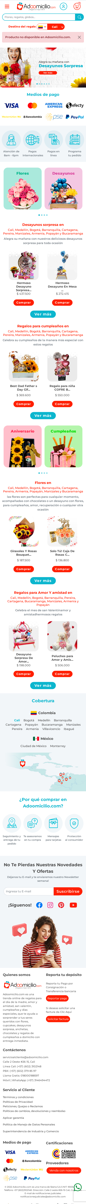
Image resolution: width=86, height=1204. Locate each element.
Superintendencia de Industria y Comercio (31, 1131)
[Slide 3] (44, 83)
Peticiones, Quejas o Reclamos (23, 1106)
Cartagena (13, 724)
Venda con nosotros (63, 1170)
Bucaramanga (52, 724)
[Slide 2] (41, 83)
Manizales (73, 724)
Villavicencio (51, 729)
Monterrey (58, 746)
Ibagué (69, 729)
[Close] (79, 37)
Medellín (44, 720)
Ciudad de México (33, 746)
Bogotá (29, 720)
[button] (24, 284)
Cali (17, 720)
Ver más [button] (43, 314)
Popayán (31, 724)
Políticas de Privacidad (18, 1101)
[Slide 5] (49, 83)
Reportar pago (57, 998)
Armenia (32, 729)
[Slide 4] (46, 83)
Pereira (17, 729)
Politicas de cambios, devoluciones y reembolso (34, 1111)
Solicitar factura (58, 1019)
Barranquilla (63, 720)
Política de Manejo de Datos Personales (29, 1124)
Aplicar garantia (13, 1117)
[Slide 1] (39, 83)
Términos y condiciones (18, 1097)
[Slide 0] (37, 83)
